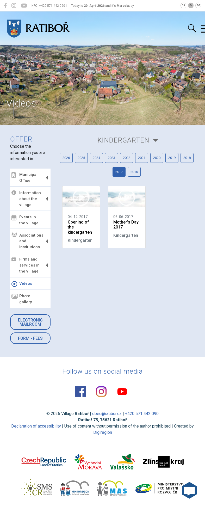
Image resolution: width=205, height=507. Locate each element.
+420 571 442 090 (142, 413)
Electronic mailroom (30, 322)
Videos (21, 284)
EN (190, 5)
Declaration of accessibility (36, 426)
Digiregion (102, 432)
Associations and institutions (27, 241)
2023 (111, 158)
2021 (141, 158)
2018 (187, 158)
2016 (134, 172)
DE (198, 5)
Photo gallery (21, 299)
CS (183, 5)
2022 (126, 158)
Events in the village (25, 220)
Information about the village (26, 198)
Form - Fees (30, 338)
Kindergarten (123, 140)
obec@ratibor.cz (107, 413)
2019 (172, 158)
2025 (81, 158)
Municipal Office (24, 177)
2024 (96, 158)
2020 (156, 158)
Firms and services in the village (25, 265)
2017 (119, 172)
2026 (66, 158)
